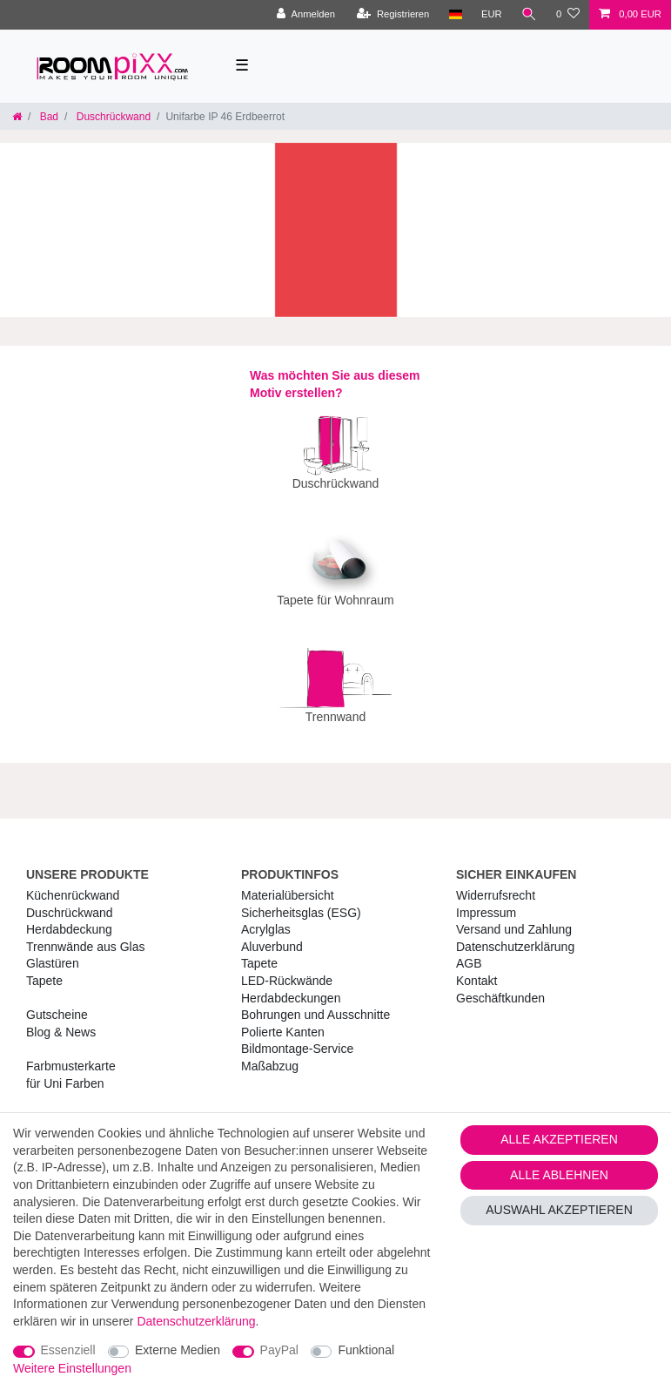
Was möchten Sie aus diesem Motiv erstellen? (335, 384)
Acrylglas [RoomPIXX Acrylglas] (266, 917)
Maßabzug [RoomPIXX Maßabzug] (270, 1054)
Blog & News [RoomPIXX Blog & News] (61, 1020)
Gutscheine (57, 1002)
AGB (469, 951)
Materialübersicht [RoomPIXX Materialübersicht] (287, 883)
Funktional (366, 1350)
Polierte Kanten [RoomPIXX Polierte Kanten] (283, 1020)
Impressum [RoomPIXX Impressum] (486, 901)
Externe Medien (177, 1350)
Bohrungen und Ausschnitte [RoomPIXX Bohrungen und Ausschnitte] (315, 1002)
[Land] (455, 15)
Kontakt (476, 968)
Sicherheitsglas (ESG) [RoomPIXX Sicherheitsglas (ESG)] (301, 901)
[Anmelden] (306, 15)
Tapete (44, 968)
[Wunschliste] (568, 15)
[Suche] (529, 15)
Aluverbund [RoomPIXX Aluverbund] (272, 934)
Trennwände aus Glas (85, 934)
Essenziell (68, 1350)
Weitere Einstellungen (72, 1368)
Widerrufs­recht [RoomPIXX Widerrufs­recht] (495, 883)
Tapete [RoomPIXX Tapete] (259, 951)
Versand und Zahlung (514, 917)
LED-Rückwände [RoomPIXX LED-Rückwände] (286, 968)
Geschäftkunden (500, 986)
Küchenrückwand (72, 883)
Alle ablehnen (559, 1175)
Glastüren (52, 951)
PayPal (279, 1350)
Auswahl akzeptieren (559, 1210)
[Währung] (492, 15)
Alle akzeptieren (559, 1139)
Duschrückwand (112, 117)
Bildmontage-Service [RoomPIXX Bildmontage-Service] (297, 1036)
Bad (47, 117)
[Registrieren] (393, 15)
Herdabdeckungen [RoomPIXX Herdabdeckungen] (290, 986)
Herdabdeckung (69, 917)
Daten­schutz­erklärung (515, 934)
